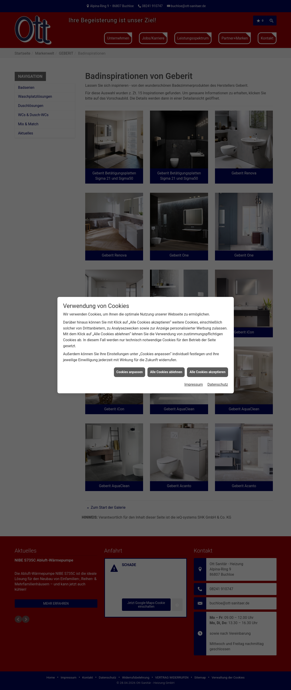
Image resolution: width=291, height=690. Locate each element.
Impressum (193, 383)
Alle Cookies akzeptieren (207, 371)
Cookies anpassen (129, 371)
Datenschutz (217, 383)
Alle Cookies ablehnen (166, 371)
